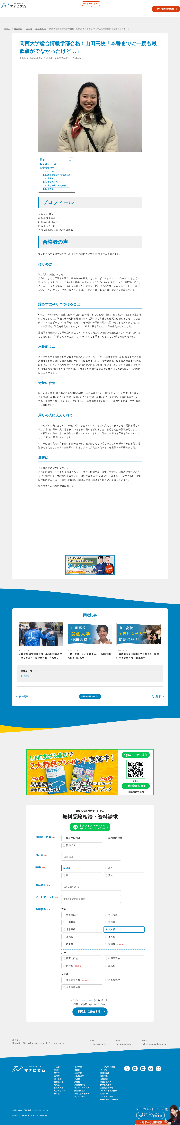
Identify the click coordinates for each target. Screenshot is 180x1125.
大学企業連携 (105, 1085)
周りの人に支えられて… (58, 185)
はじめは (51, 171)
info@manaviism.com (154, 1044)
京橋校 (77, 1082)
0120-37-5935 (98, 1044)
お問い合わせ (17, 1110)
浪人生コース (116, 9)
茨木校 (57, 1076)
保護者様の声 (105, 1082)
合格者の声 (48, 168)
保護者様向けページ (109, 1100)
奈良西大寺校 (80, 1085)
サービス (104, 1070)
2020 (26, 676)
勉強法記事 (105, 1073)
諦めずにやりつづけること (59, 175)
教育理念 (104, 1076)
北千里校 (58, 1079)
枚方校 (57, 1094)
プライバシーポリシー (82, 1000)
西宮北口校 (58, 1082)
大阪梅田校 (79, 1076)
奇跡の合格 (52, 182)
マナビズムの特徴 (107, 1067)
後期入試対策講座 (81, 1094)
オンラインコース (81, 1088)
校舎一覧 (90, 9)
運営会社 (27, 1110)
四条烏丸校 (58, 1088)
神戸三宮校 (79, 1067)
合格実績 (129, 9)
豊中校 (57, 1073)
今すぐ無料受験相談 (161, 9)
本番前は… (52, 178)
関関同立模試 (102, 9)
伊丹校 (77, 1079)
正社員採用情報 (106, 1088)
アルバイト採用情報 (108, 1091)
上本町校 (58, 1067)
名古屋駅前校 (59, 1091)
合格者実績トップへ (90, 696)
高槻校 (57, 1070)
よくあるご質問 (106, 1097)
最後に (50, 189)
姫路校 (77, 1070)
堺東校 (57, 1085)
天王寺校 (78, 1073)
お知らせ (104, 1094)
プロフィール (49, 164)
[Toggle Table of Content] (69, 159)
